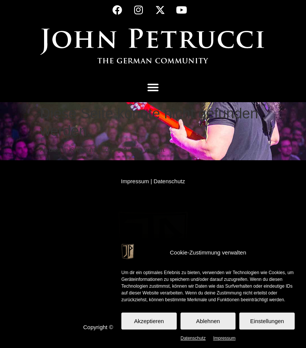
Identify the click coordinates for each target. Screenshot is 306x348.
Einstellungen (267, 321)
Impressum (224, 338)
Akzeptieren (149, 321)
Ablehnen (208, 321)
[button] (153, 87)
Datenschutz (193, 338)
